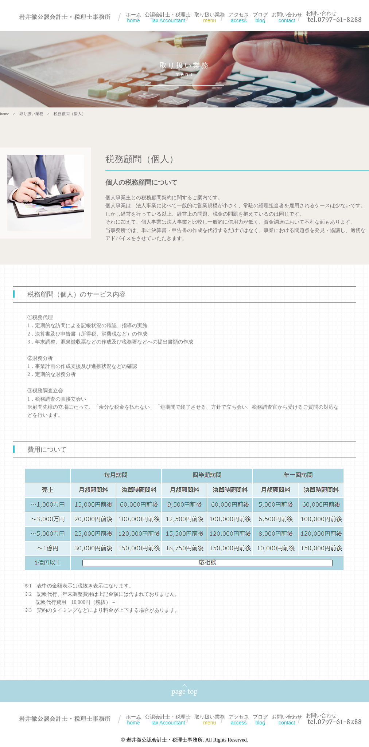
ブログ (260, 17)
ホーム (133, 17)
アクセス (239, 17)
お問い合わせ (287, 17)
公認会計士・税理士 (168, 17)
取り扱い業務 (209, 17)
